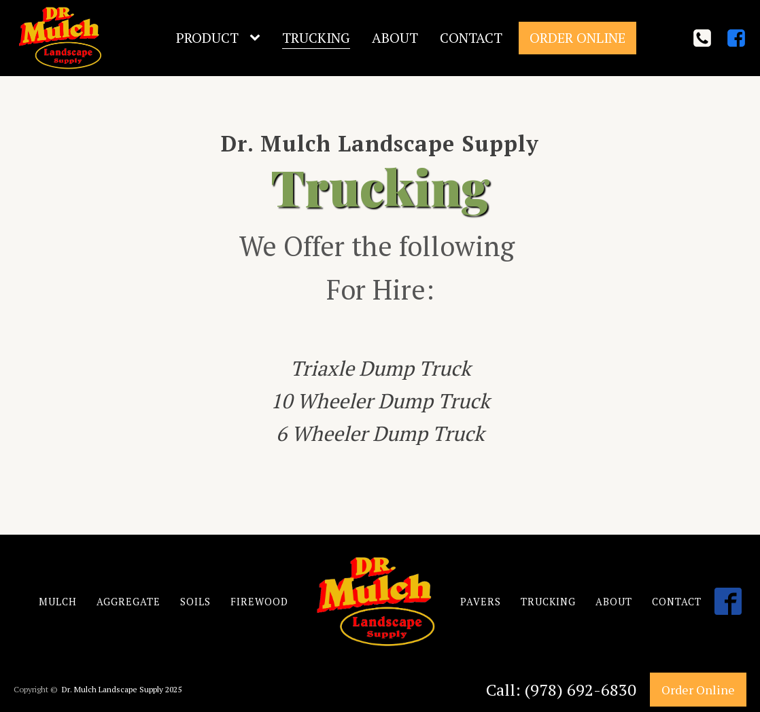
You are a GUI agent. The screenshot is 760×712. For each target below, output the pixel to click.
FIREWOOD (259, 601)
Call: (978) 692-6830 (561, 689)
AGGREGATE (128, 601)
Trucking (316, 38)
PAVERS (480, 601)
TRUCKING (548, 601)
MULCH (58, 601)
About (395, 38)
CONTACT (677, 601)
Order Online (577, 38)
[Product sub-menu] (257, 38)
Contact (471, 38)
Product (207, 38)
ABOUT (613, 601)
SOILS (195, 601)
